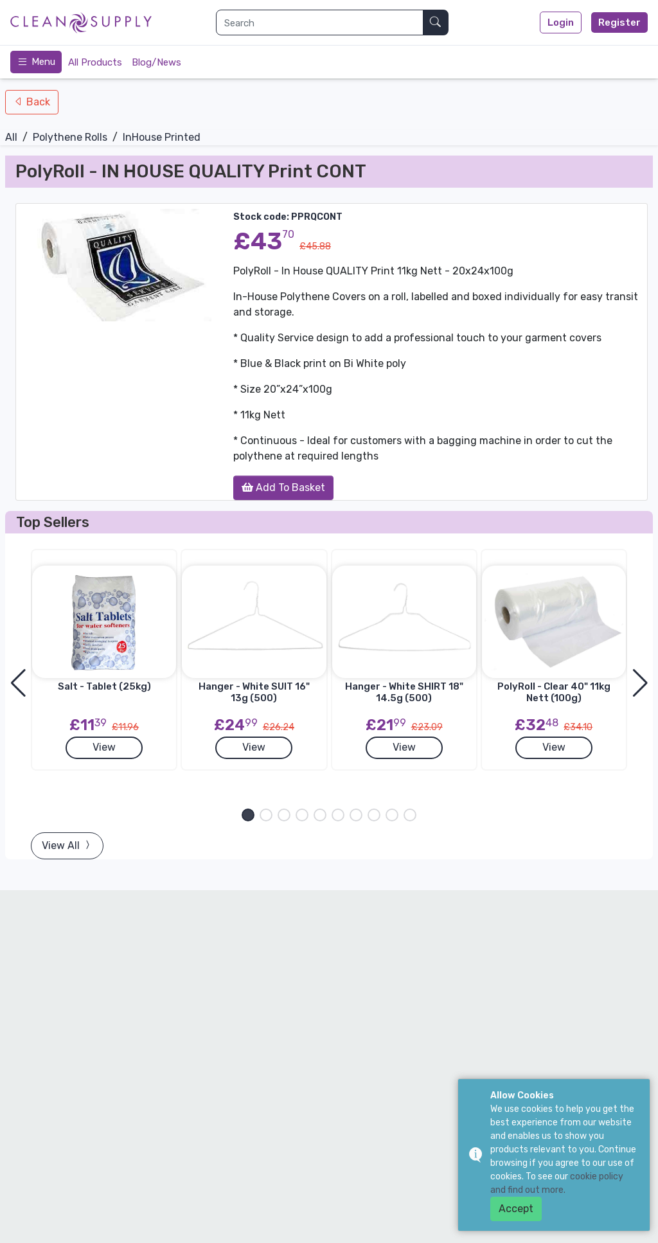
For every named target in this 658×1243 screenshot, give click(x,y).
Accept (516, 1209)
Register (619, 22)
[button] (248, 815)
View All (67, 845)
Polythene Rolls (70, 137)
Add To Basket (283, 487)
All (11, 137)
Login (560, 22)
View (104, 747)
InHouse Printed (161, 137)
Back (37, 102)
